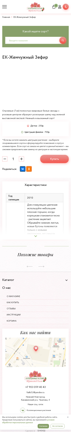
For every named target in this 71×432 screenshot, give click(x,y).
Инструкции (14, 314)
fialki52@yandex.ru (35, 392)
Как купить (13, 302)
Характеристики (36, 185)
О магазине (13, 296)
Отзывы (11, 308)
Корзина (12, 320)
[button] (30, 266)
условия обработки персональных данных (28, 421)
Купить (54, 159)
